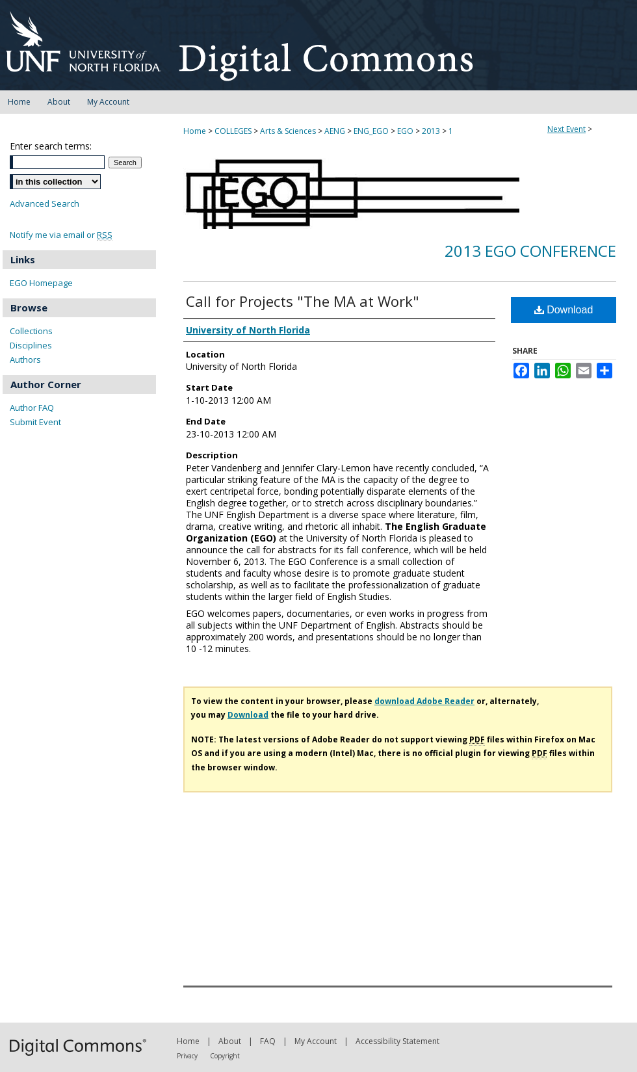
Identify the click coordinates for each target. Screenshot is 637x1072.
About (229, 1041)
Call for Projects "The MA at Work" (302, 301)
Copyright (225, 1055)
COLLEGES (234, 131)
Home (194, 131)
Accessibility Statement (397, 1041)
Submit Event (35, 422)
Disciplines (31, 345)
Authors (25, 359)
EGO (406, 131)
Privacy (187, 1055)
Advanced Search (44, 203)
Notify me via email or (61, 235)
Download (563, 309)
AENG (335, 131)
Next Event (566, 129)
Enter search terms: (51, 146)
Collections (31, 331)
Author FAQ (32, 407)
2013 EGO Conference (530, 250)
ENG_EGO (372, 131)
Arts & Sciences (289, 131)
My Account (315, 1041)
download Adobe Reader (424, 701)
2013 (432, 131)
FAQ (268, 1041)
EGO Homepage (41, 283)
